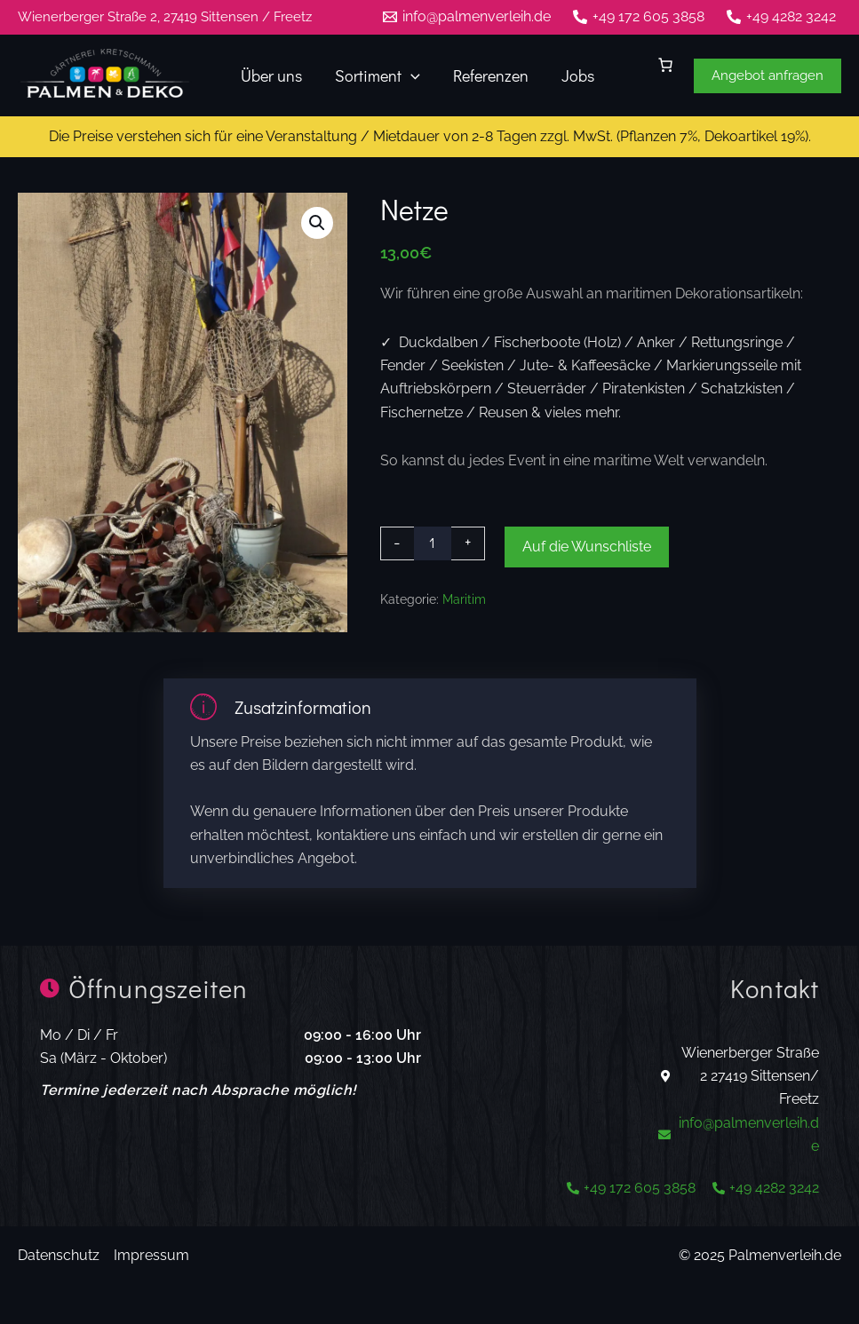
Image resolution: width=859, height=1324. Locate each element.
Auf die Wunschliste (586, 546)
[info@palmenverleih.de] (467, 17)
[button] (767, 76)
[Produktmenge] (432, 543)
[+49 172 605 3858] (638, 17)
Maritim (464, 599)
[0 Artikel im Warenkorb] (665, 64)
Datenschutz (58, 1255)
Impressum (151, 1255)
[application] (409, 75)
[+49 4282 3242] (780, 17)
